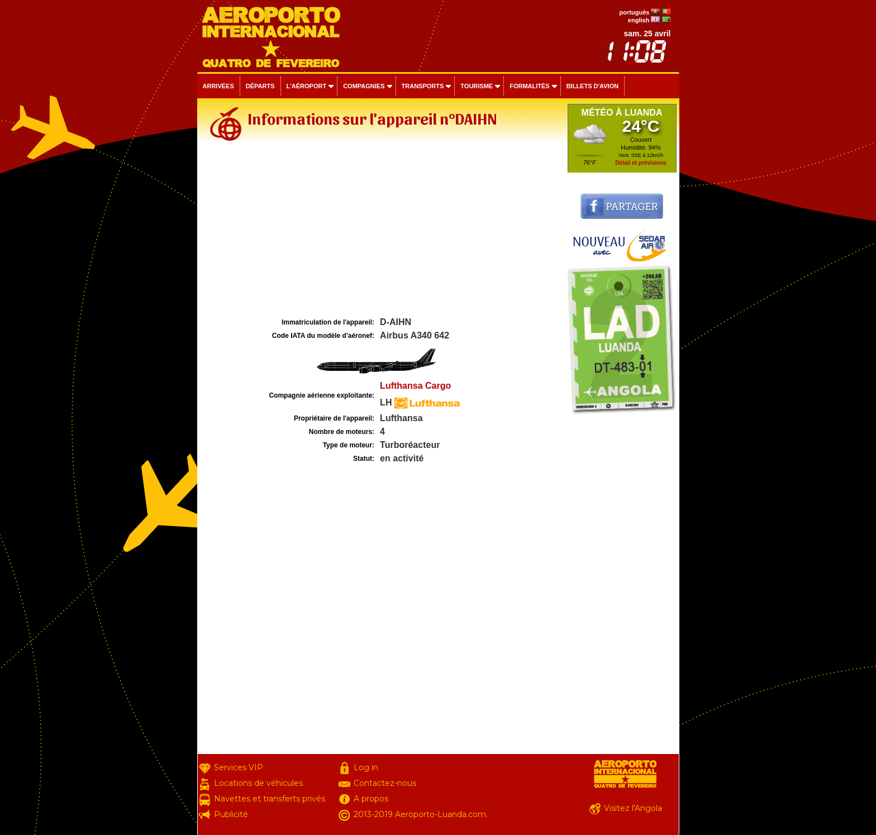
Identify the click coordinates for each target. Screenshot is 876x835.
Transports (423, 86)
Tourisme (476, 86)
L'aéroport (307, 86)
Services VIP (238, 767)
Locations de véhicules (258, 783)
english (639, 20)
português (635, 12)
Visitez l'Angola (633, 808)
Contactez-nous (385, 783)
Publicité (231, 814)
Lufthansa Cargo (415, 385)
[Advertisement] (381, 231)
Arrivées (218, 86)
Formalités (530, 86)
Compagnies (363, 86)
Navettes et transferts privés (269, 799)
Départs (260, 86)
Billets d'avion (592, 86)
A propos (371, 799)
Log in (366, 767)
